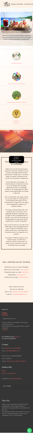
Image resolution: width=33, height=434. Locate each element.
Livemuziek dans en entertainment (16, 84)
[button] (14, 44)
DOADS (5, 341)
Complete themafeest (16, 63)
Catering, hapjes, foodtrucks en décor (16, 102)
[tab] (16, 387)
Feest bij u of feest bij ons (16, 122)
